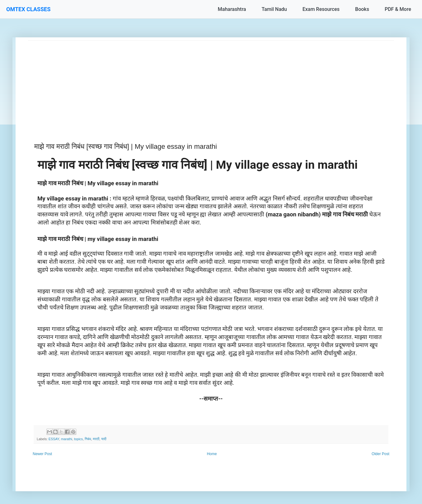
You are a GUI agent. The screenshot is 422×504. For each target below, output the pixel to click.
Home (212, 454)
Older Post (380, 454)
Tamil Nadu (274, 9)
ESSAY (54, 439)
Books (362, 9)
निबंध (88, 439)
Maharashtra (232, 9)
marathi (66, 439)
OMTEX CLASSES (28, 9)
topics (78, 439)
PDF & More (398, 9)
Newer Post (42, 454)
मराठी (96, 439)
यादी (103, 439)
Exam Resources (320, 9)
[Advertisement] (211, 84)
